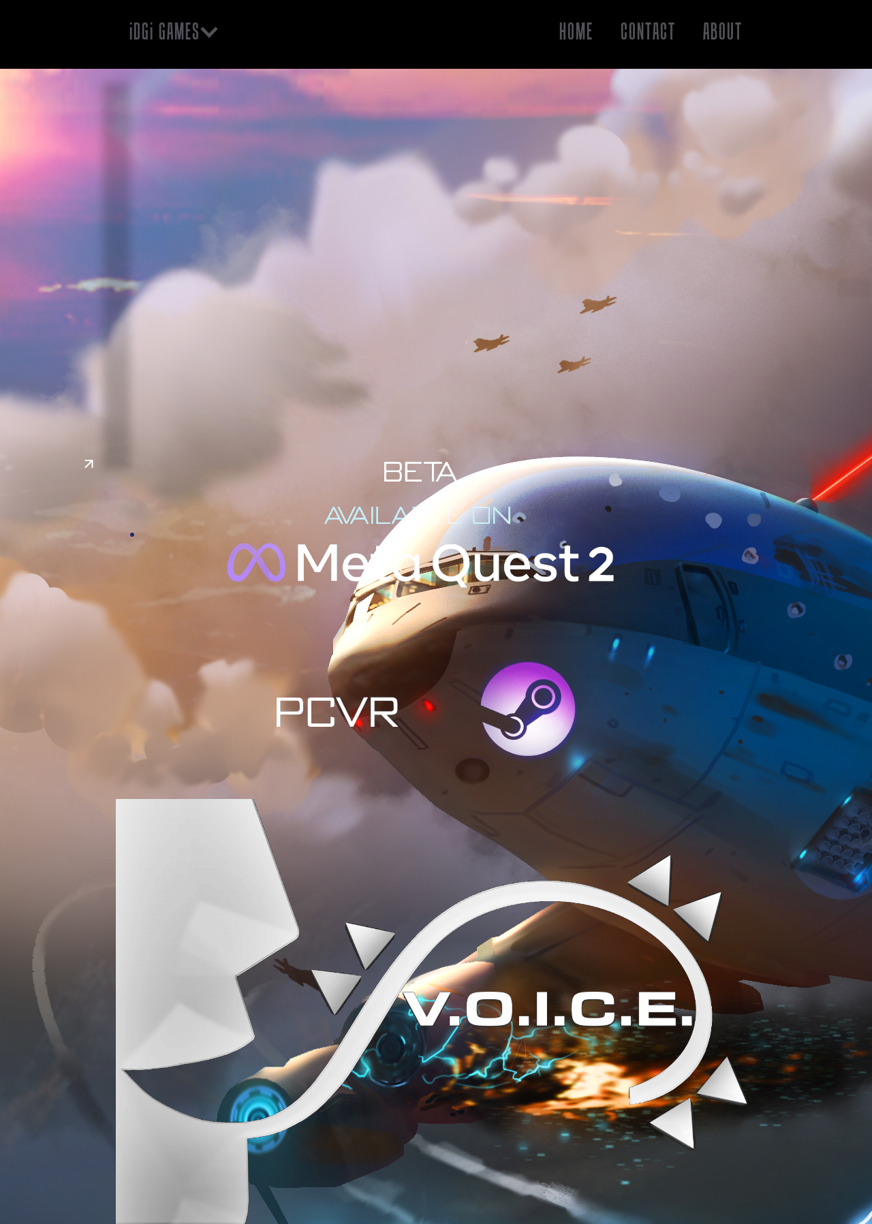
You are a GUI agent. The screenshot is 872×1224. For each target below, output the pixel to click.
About (723, 31)
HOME (576, 31)
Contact (648, 31)
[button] (175, 31)
